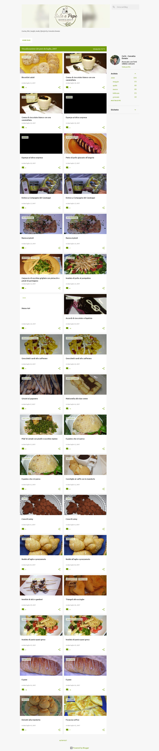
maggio (116, 82)
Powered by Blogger (79, 748)
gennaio (116, 97)
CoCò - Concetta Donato (128, 57)
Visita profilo (126, 67)
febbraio (116, 93)
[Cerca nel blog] (127, 7)
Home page (26, 40)
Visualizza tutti (99, 49)
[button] (59, 87)
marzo (115, 89)
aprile (115, 86)
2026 (113, 78)
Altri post (63, 740)
